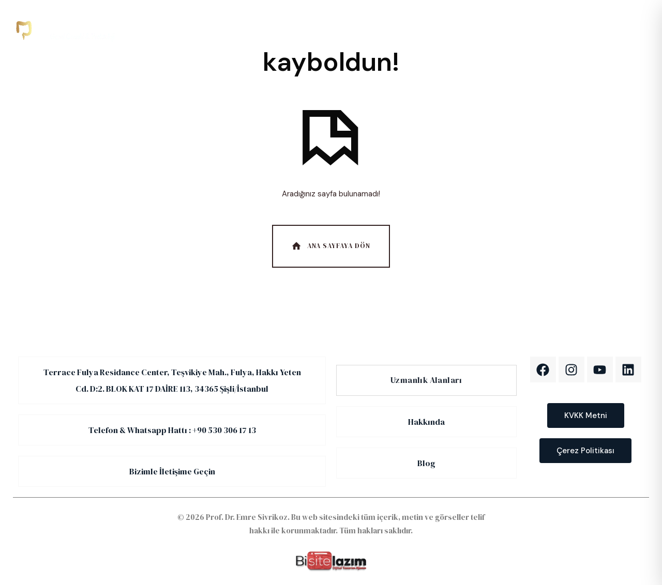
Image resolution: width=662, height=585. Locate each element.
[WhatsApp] (615, 30)
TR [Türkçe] (476, 30)
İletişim (430, 30)
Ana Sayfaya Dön (330, 245)
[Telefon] (550, 30)
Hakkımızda (320, 30)
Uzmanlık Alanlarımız (240, 30)
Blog (381, 30)
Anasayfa (165, 30)
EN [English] (503, 30)
